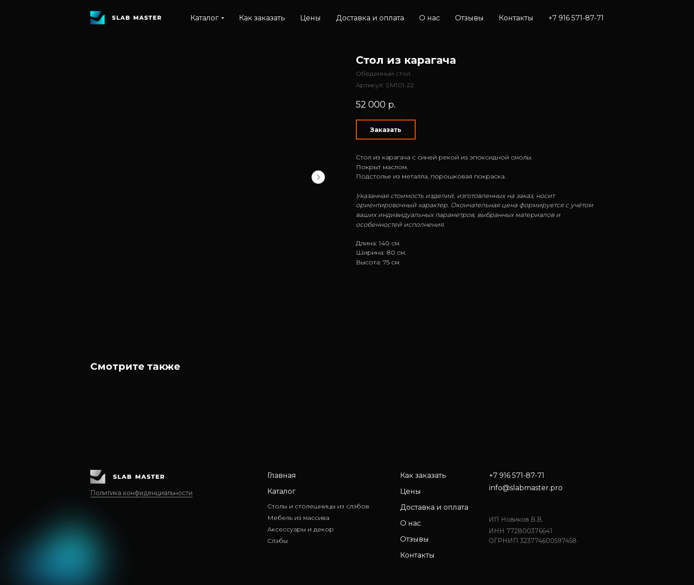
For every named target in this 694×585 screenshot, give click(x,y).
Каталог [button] (204, 18)
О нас (429, 18)
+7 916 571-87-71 (576, 18)
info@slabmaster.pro (526, 488)
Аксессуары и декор (300, 529)
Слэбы (277, 541)
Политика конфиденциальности (141, 493)
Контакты (516, 18)
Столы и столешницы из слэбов (318, 506)
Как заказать (262, 18)
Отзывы (469, 18)
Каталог (281, 491)
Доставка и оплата (370, 18)
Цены (310, 18)
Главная (281, 475)
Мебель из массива (298, 518)
